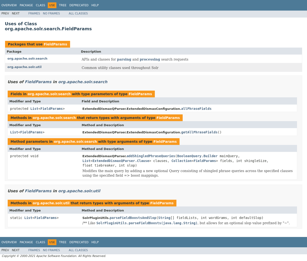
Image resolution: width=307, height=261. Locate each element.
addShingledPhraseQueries (150, 156)
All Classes (78, 13)
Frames (34, 13)
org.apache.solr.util (24, 67)
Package (26, 5)
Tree (62, 5)
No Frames (51, 13)
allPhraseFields (196, 109)
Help (95, 5)
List (34, 109)
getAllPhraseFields (199, 132)
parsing (124, 59)
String (164, 218)
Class (40, 5)
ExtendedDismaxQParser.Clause (120, 161)
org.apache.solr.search (27, 58)
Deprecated (79, 5)
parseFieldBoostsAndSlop (133, 218)
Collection (181, 161)
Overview (9, 5)
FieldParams (55, 44)
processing (150, 59)
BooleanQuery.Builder (197, 156)
